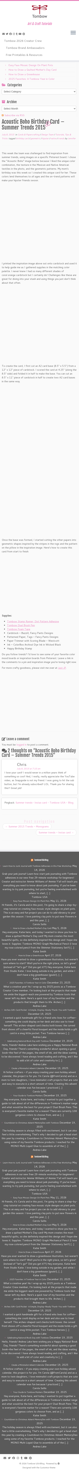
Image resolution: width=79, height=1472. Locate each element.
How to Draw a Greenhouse (24, 74)
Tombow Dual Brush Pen (21, 625)
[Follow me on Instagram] (14, 34)
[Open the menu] (73, 32)
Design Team (47, 134)
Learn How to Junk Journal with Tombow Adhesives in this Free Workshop (37, 866)
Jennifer (72, 138)
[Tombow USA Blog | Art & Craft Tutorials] (39, 11)
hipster (45, 138)
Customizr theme (47, 1467)
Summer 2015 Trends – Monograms (27, 826)
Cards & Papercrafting (29, 134)
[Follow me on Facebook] (11, 34)
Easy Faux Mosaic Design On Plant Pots (30, 65)
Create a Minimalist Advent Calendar (27, 1068)
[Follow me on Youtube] (21, 34)
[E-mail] (4, 34)
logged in (21, 744)
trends (61, 138)
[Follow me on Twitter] (7, 34)
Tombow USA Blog (41, 860)
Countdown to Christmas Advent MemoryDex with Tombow (31, 1122)
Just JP (62, 668)
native (53, 138)
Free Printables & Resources (24, 55)
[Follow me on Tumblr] (17, 34)
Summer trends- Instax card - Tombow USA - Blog (44, 802)
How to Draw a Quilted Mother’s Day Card (32, 70)
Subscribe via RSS (14, 115)
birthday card (22, 138)
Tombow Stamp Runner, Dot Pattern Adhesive (33, 621)
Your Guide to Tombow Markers (28, 1095)
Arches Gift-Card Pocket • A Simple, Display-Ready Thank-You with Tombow (39, 1010)
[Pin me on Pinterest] (24, 34)
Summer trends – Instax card (56, 832)
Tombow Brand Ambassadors (25, 48)
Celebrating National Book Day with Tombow (28, 1041)
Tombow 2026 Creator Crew (23, 41)
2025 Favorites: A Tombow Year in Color (31, 79)
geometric (35, 138)
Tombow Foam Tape (18, 629)
